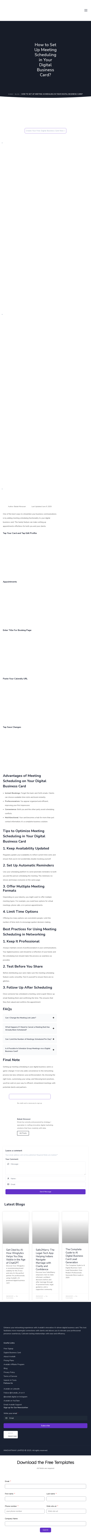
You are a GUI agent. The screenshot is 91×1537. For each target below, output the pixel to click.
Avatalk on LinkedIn (12, 1388)
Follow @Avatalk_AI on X (14, 1392)
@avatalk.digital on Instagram (15, 1396)
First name (9, 1493)
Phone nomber (11, 1506)
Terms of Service (10, 1376)
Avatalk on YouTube (12, 1400)
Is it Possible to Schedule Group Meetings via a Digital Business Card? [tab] (29, 1049)
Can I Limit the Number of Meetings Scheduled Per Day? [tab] (29, 1039)
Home (10, 94)
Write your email (11, 1413)
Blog (17, 94)
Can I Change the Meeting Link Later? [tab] (29, 1018)
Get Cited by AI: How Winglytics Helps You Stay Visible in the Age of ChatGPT (15, 1256)
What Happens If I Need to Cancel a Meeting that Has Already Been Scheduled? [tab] (29, 1028)
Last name (50, 1493)
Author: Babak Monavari (17, 506)
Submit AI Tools (10, 1380)
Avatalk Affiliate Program (14, 1364)
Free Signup (8, 1348)
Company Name (11, 1518)
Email (7, 1481)
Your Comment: (12, 1159)
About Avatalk (9, 1356)
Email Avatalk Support (13, 1404)
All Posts (23, 1133)
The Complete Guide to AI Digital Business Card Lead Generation (74, 1256)
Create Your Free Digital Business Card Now (45, 130)
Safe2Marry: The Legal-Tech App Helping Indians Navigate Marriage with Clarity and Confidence (45, 1259)
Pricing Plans (9, 1360)
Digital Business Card (12, 1352)
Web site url (51, 1506)
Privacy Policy (9, 1372)
